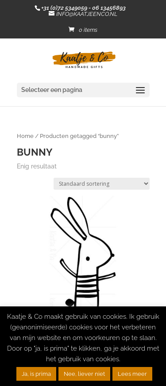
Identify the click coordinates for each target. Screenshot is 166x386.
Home (25, 136)
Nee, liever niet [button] (84, 374)
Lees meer (132, 374)
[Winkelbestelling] (102, 184)
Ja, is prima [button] (36, 374)
